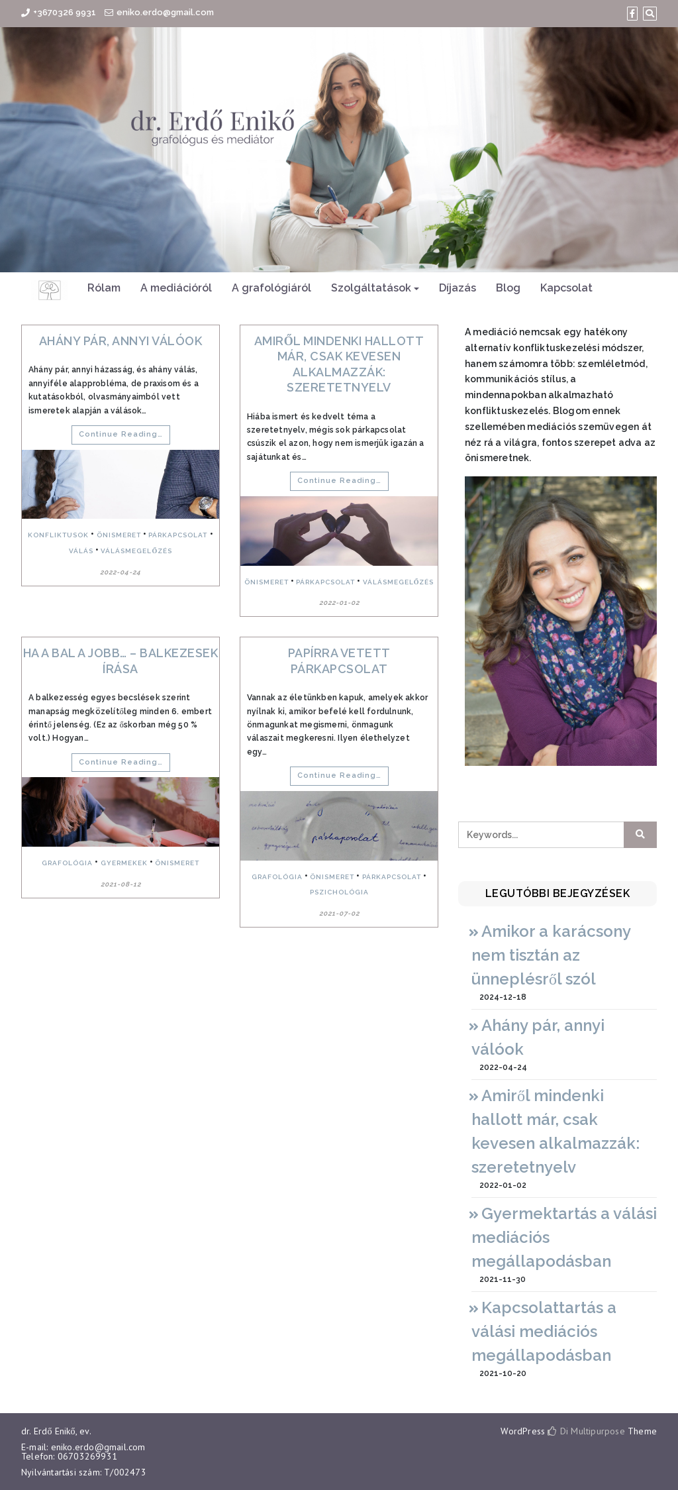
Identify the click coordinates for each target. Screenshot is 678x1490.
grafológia (67, 863)
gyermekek (124, 863)
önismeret (119, 535)
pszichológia (339, 892)
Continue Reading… (121, 434)
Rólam (104, 288)
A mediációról (176, 288)
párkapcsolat (177, 535)
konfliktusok (58, 535)
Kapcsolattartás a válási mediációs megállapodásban (543, 1331)
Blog (508, 288)
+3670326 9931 (64, 12)
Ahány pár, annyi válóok (121, 341)
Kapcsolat (566, 288)
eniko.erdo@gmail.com (165, 12)
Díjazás (457, 288)
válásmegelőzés (136, 551)
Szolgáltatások (371, 288)
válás (81, 551)
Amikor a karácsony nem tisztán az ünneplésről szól (550, 955)
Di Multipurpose (586, 1431)
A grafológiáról (271, 288)
